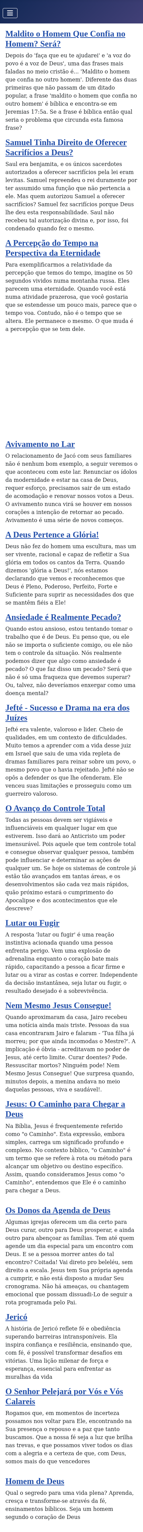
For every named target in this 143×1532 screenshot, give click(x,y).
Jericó (16, 1316)
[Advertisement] (71, 389)
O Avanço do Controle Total (55, 808)
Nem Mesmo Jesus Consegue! (58, 1005)
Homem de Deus (34, 1481)
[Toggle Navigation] (10, 13)
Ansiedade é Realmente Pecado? (63, 617)
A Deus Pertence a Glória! (52, 534)
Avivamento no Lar (40, 444)
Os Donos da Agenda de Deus (57, 1210)
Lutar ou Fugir (32, 922)
